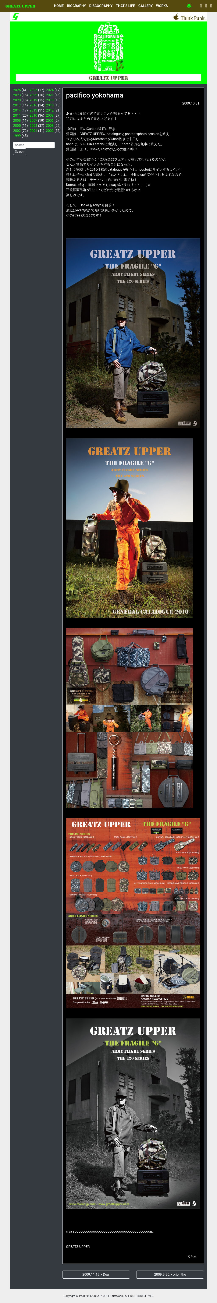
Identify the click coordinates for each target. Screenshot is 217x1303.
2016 (33, 105)
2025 (33, 90)
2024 (50, 90)
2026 (17, 90)
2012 (50, 110)
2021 (50, 95)
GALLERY (145, 6)
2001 (33, 131)
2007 (33, 121)
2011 (17, 115)
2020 (17, 100)
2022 (33, 95)
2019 (33, 100)
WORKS (162, 6)
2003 (50, 126)
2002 (17, 131)
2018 (50, 100)
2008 (17, 121)
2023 (17, 95)
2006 (50, 121)
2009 (50, 115)
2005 (17, 126)
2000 (50, 131)
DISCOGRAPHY (101, 6)
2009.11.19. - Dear (96, 1274)
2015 (50, 105)
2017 (17, 105)
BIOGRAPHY (76, 6)
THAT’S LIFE (125, 6)
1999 (17, 136)
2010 (33, 115)
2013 (33, 110)
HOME (59, 6)
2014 (17, 110)
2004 (33, 126)
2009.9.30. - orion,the (170, 1274)
